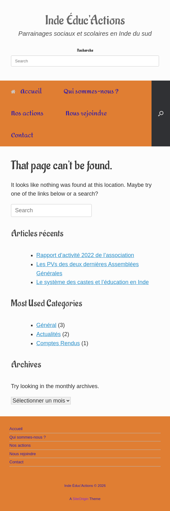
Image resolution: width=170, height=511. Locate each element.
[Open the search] (161, 113)
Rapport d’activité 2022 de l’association (85, 255)
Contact (22, 135)
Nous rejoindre (86, 113)
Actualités (48, 334)
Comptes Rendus (58, 343)
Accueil (26, 91)
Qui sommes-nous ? (91, 91)
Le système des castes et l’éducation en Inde (92, 282)
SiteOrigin (81, 499)
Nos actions (27, 113)
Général (46, 325)
